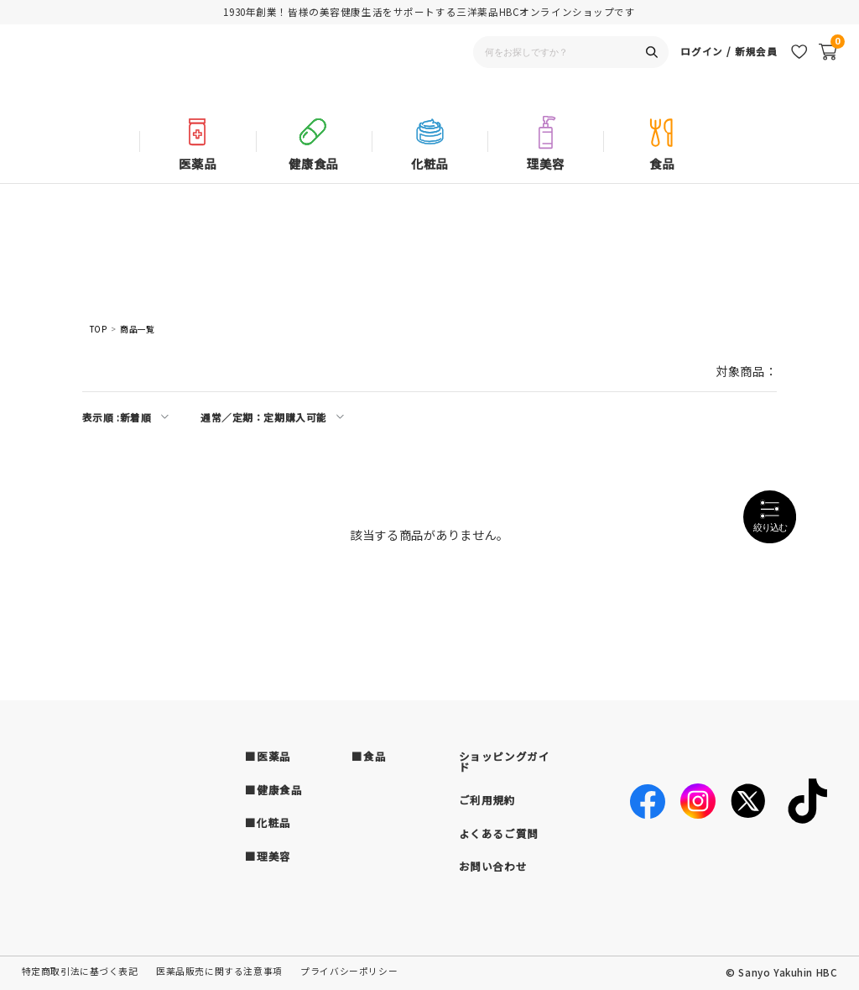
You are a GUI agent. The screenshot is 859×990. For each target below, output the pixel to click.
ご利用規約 (487, 800)
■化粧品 (268, 822)
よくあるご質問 (499, 833)
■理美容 (268, 856)
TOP (98, 330)
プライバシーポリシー (349, 971)
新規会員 (756, 72)
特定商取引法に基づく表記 (80, 971)
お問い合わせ (493, 866)
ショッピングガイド (504, 761)
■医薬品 (268, 756)
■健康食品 (273, 790)
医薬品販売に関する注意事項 (219, 971)
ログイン (701, 72)
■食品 (368, 756)
